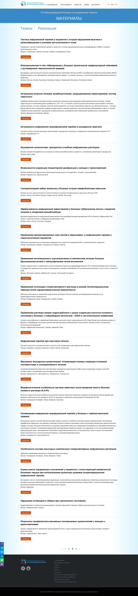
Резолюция (48, 28)
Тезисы (27, 28)
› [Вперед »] (79, 548)
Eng (116, 4)
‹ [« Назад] (62, 548)
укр (108, 4)
